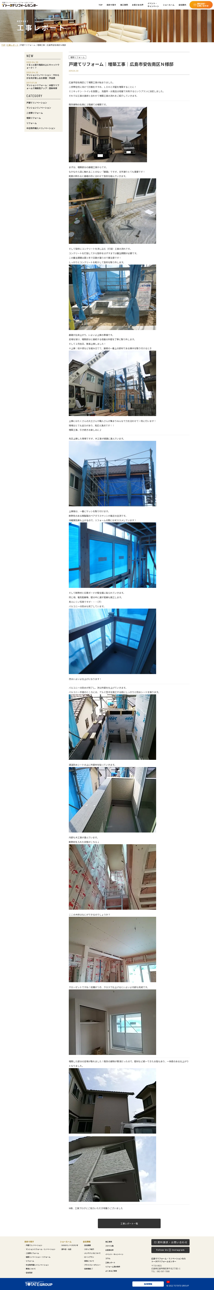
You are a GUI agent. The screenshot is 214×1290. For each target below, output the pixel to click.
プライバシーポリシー (92, 1265)
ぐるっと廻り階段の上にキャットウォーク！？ (42, 65)
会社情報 (86, 1241)
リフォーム (31, 123)
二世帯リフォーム (34, 112)
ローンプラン (89, 1257)
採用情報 (88, 1269)
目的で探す (111, 4)
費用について (31, 1269)
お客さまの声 (137, 4)
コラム (107, 1258)
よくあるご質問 (111, 1271)
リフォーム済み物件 (112, 1266)
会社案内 (182, 4)
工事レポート (12, 45)
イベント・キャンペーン (153, 4)
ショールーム (168, 4)
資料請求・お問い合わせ (201, 4)
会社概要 (87, 1245)
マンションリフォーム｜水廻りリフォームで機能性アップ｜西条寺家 (42, 86)
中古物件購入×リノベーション (40, 128)
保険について (89, 1261)
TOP (100, 4)
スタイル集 (109, 1246)
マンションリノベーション (38, 107)
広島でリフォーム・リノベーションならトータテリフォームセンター (168, 1260)
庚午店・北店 (66, 1249)
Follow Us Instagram (170, 1249)
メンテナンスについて (92, 1253)
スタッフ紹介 (89, 1249)
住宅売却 (29, 1272)
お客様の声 (109, 1250)
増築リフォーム (33, 117)
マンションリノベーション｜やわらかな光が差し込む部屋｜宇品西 (42, 75)
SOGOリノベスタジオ (69, 1245)
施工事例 (124, 4)
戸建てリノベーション (36, 102)
